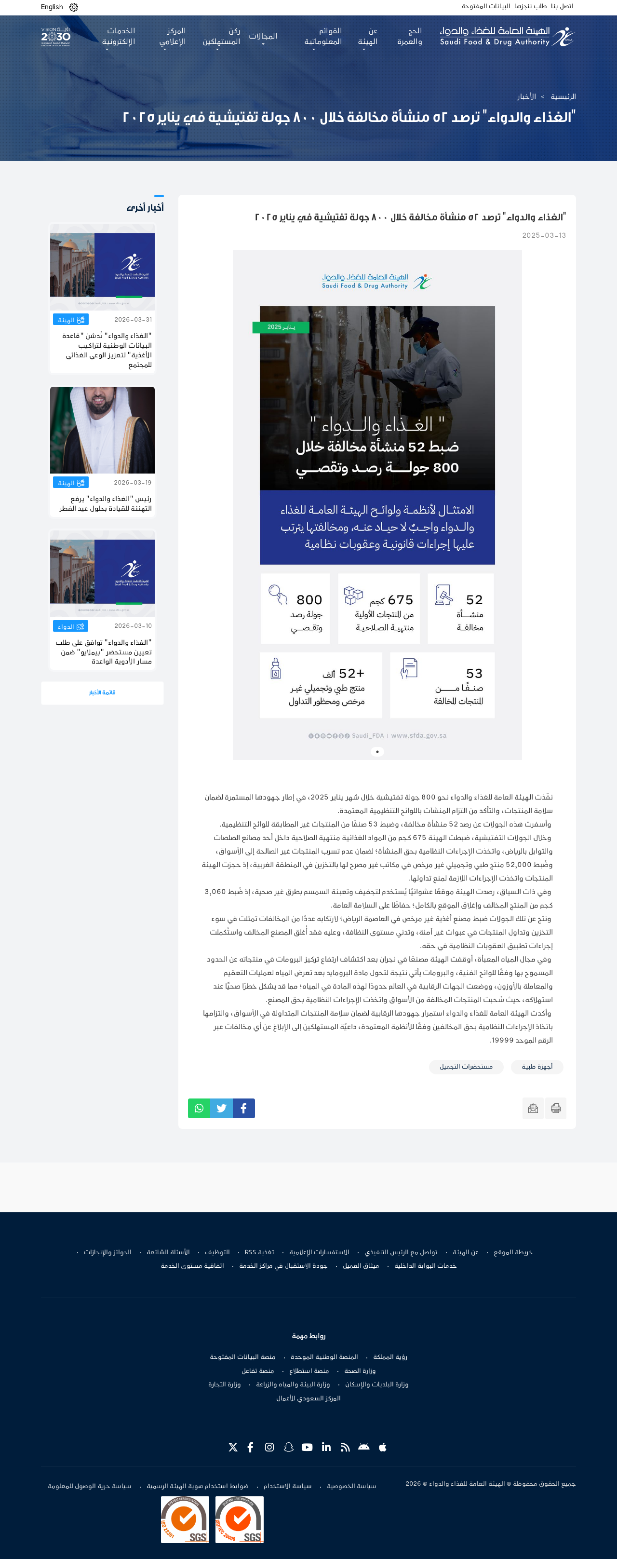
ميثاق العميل (361, 1266)
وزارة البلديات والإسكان (377, 1385)
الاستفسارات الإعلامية (319, 1253)
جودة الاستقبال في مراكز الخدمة (283, 1266)
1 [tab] (377, 752)
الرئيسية (563, 97)
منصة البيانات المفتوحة (243, 1357)
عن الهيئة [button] (368, 36)
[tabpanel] (377, 505)
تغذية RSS (259, 1253)
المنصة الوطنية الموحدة (324, 1357)
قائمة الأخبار (102, 693)
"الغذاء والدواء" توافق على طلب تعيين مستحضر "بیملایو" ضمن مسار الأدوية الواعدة (103, 652)
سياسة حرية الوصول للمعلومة (90, 1487)
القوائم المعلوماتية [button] (323, 36)
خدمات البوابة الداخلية (425, 1266)
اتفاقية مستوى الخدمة (192, 1266)
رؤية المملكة (390, 1357)
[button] (73, 7)
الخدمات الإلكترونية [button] (118, 36)
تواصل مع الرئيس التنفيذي (401, 1253)
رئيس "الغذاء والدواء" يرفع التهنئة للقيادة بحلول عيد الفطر (106, 504)
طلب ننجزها (530, 7)
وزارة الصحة (360, 1371)
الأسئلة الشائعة (168, 1253)
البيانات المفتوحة (485, 7)
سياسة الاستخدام (288, 1487)
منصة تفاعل (257, 1371)
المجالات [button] (263, 36)
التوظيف (217, 1253)
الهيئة (66, 321)
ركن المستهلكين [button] (221, 36)
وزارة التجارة (224, 1385)
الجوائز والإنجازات (108, 1253)
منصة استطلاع (309, 1371)
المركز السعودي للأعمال (308, 1399)
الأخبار (527, 97)
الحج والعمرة (409, 36)
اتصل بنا (562, 7)
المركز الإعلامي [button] (172, 36)
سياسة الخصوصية (351, 1487)
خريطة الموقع (513, 1253)
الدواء (66, 627)
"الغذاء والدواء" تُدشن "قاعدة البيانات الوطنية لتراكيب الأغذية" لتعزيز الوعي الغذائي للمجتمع (107, 350)
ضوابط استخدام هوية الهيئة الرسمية (198, 1487)
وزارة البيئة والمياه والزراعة (293, 1385)
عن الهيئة (466, 1253)
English (52, 7)
